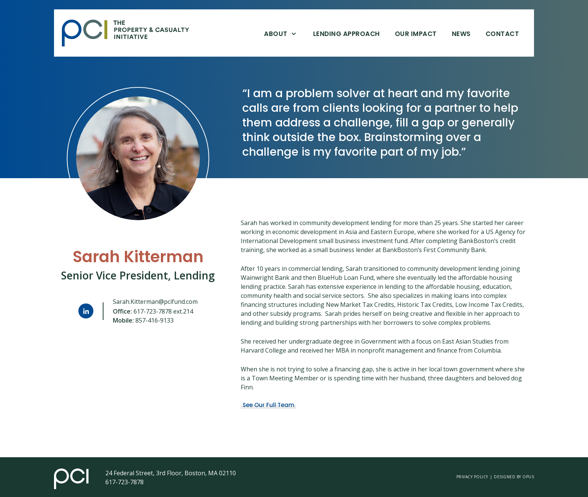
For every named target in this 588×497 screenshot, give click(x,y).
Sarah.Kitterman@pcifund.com (155, 301)
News (461, 33)
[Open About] (294, 33)
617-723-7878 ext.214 (163, 311)
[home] (131, 33)
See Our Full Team (268, 405)
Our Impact (416, 33)
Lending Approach (346, 33)
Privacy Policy (472, 477)
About (276, 33)
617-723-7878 (124, 482)
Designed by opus (514, 477)
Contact (502, 33)
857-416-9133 (154, 320)
